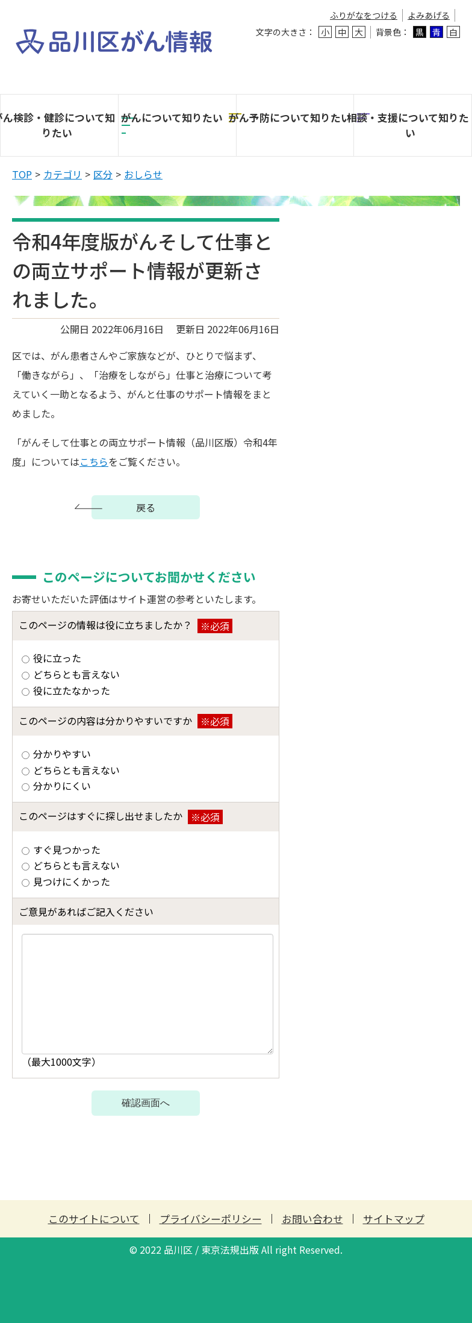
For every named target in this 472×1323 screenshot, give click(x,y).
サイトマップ (393, 1219)
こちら (93, 461)
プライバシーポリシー (211, 1219)
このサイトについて (94, 1219)
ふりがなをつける (363, 15)
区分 (103, 174)
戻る (145, 507)
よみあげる (429, 15)
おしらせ (143, 174)
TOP (22, 174)
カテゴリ (62, 174)
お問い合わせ (312, 1219)
